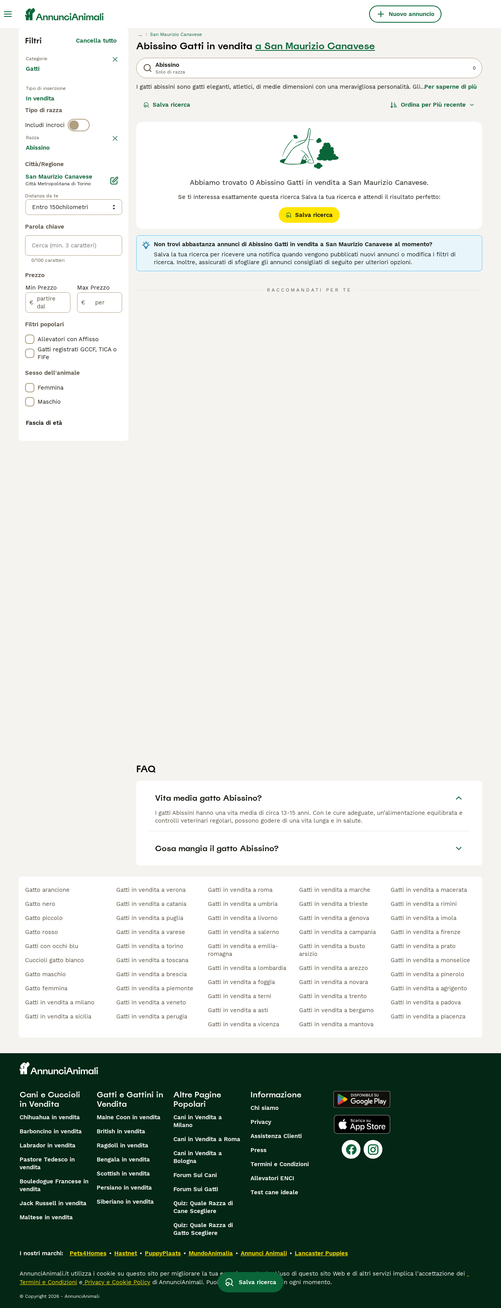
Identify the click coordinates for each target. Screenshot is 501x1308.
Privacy (260, 1121)
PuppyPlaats (163, 1253)
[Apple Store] (362, 1124)
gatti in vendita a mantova (336, 1024)
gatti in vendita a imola (423, 918)
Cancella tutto (96, 40)
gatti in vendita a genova (334, 918)
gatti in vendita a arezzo (333, 968)
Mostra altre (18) (92, 360)
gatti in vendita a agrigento (429, 988)
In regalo (90, 112)
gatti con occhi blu (51, 946)
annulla (106, 177)
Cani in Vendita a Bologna (197, 1157)
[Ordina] (432, 105)
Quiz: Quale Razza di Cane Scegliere (203, 1207)
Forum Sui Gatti (195, 1189)
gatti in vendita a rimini (424, 903)
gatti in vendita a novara (333, 982)
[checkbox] (30, 218)
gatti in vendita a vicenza (243, 1024)
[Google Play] (361, 1099)
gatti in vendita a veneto (151, 1002)
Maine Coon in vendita (128, 1117)
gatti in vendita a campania (337, 932)
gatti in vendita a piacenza (428, 1016)
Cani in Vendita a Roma (206, 1139)
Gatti (34, 76)
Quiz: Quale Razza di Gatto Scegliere (203, 1229)
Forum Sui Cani (195, 1175)
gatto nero (40, 903)
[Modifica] (114, 395)
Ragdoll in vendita (122, 1145)
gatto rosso (41, 932)
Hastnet (125, 1253)
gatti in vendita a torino (149, 946)
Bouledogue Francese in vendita (54, 1185)
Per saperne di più (450, 86)
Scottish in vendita (123, 1173)
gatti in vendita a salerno (243, 932)
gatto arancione (47, 889)
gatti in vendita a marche (334, 889)
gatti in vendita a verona (151, 889)
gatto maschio (45, 974)
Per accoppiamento (60, 131)
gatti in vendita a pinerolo (427, 974)
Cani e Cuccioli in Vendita (50, 1099)
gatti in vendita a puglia (149, 918)
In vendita (46, 112)
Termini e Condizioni (279, 1164)
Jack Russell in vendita (53, 1203)
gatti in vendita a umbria (243, 903)
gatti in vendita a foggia (241, 982)
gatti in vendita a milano (59, 1002)
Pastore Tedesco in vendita (47, 1163)
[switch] (79, 161)
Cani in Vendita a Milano (197, 1121)
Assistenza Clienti (276, 1136)
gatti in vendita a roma (240, 889)
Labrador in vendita (48, 1145)
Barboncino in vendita (51, 1131)
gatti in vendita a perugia (151, 1016)
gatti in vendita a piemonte (154, 988)
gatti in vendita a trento (333, 996)
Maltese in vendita (46, 1217)
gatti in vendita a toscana (152, 960)
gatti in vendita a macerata (429, 889)
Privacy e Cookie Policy (116, 1282)
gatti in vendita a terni (239, 996)
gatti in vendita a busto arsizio (332, 950)
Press (258, 1150)
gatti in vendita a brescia (151, 974)
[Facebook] (351, 1149)
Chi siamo (264, 1107)
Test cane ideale (274, 1192)
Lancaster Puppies (321, 1253)
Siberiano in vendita (125, 1201)
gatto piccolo (44, 918)
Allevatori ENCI (272, 1178)
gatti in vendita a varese (150, 932)
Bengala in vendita (123, 1159)
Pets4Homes (88, 1253)
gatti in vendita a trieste (333, 903)
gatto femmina (46, 988)
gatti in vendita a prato (423, 946)
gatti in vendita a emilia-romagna (243, 950)
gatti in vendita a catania (151, 903)
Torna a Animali (50, 57)
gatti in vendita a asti (238, 1010)
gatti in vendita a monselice (430, 960)
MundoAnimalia (211, 1253)
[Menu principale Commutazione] (8, 14)
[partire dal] (47, 516)
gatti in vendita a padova (426, 1002)
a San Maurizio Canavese (315, 46)
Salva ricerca (166, 104)
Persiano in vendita (124, 1187)
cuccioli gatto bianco (54, 960)
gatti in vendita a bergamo (336, 1010)
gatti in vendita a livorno (243, 918)
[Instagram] (373, 1149)
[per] (99, 516)
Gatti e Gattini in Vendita (130, 1099)
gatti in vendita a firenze (426, 932)
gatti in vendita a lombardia (247, 968)
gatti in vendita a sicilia (58, 1016)
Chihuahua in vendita (50, 1117)
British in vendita (121, 1131)
